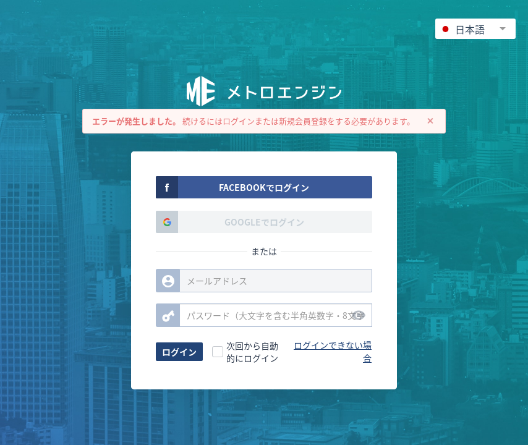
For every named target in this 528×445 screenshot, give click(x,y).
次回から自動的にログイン (252, 351)
